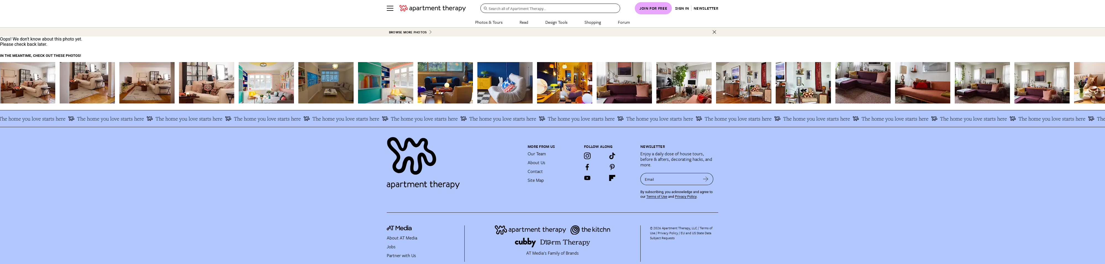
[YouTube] (587, 178)
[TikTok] (612, 156)
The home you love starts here (66, 118)
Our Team (537, 153)
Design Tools (556, 22)
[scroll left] (4, 83)
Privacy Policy (685, 196)
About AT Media (402, 237)
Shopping (593, 22)
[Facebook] (587, 167)
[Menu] (390, 8)
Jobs (391, 246)
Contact (535, 171)
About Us (536, 162)
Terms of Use (656, 196)
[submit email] (705, 179)
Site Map (536, 180)
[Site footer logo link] (454, 160)
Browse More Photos (410, 32)
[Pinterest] (612, 167)
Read (524, 22)
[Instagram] (587, 156)
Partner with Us (401, 255)
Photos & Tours (488, 22)
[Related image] (27, 82)
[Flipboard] (612, 178)
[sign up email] (669, 179)
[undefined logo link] (432, 8)
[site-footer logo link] (399, 228)
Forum (624, 22)
